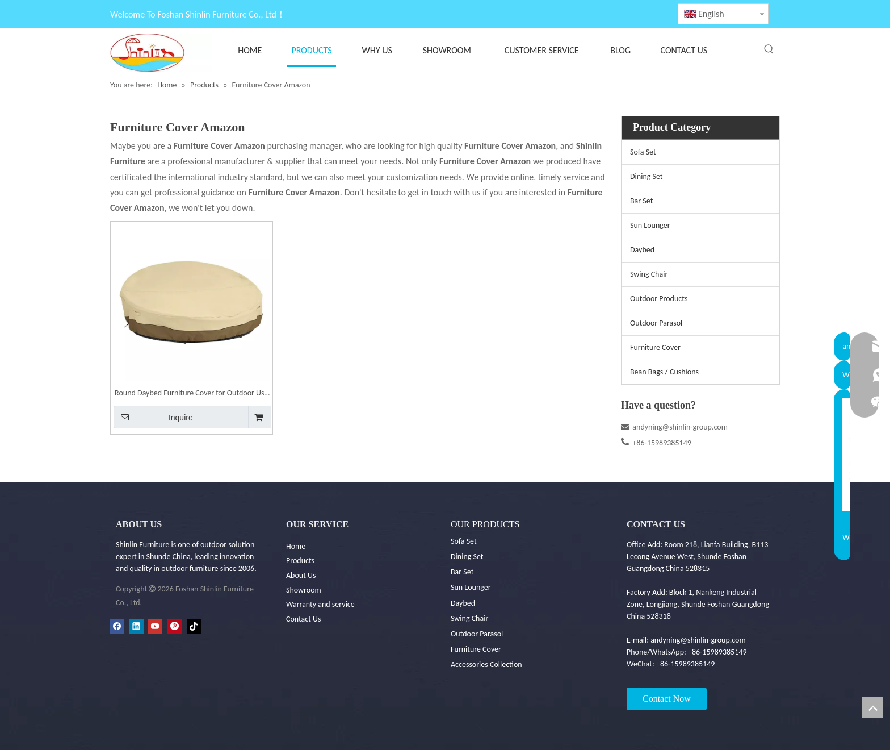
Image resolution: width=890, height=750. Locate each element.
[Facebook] (117, 626)
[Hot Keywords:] (769, 49)
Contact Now (667, 698)
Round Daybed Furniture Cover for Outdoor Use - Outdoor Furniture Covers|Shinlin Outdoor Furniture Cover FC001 (191, 394)
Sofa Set (643, 152)
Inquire (153, 417)
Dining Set (646, 176)
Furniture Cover (655, 347)
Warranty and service (320, 604)
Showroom (303, 590)
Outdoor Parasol (656, 323)
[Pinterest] (174, 626)
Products (300, 560)
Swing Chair (648, 274)
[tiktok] (194, 626)
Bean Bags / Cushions (664, 372)
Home (295, 546)
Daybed (642, 250)
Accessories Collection (486, 664)
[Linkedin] (136, 626)
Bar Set (641, 201)
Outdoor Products (658, 298)
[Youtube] (155, 626)
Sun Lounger (650, 225)
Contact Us (303, 619)
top (872, 707)
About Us (301, 575)
